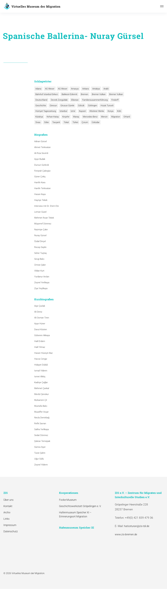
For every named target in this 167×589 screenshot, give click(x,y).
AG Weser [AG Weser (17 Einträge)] (49, 88)
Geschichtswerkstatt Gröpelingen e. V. (80, 506)
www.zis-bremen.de (126, 534)
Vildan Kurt (39, 270)
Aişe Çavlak (39, 306)
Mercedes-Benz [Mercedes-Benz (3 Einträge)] (89, 116)
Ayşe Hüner (39, 323)
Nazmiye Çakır (41, 229)
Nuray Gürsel (40, 235)
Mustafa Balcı (40, 406)
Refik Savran (40, 423)
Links (6, 518)
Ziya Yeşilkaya (40, 288)
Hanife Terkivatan (42, 188)
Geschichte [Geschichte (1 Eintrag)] (40, 105)
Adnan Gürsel (40, 141)
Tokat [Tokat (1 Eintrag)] (65, 122)
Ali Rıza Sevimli (41, 153)
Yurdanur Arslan (41, 276)
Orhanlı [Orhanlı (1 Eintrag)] (125, 116)
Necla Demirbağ (41, 417)
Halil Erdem (39, 341)
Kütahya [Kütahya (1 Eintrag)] (39, 116)
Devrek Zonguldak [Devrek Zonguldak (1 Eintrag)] (59, 100)
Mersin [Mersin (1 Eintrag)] (103, 116)
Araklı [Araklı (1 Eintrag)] (104, 88)
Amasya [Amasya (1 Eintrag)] (74, 88)
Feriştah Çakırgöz (42, 171)
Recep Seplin (40, 247)
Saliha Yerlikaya (41, 429)
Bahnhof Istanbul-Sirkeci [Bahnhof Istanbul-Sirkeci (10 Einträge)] (46, 94)
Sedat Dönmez (41, 435)
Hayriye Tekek (40, 200)
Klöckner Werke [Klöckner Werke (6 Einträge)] (96, 111)
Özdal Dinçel (40, 241)
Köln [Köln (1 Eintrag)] (118, 111)
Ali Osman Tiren (41, 317)
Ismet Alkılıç (40, 376)
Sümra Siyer (40, 447)
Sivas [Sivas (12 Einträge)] (37, 122)
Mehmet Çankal (41, 388)
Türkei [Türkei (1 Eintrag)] (74, 122)
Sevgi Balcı (39, 259)
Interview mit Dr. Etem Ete (46, 206)
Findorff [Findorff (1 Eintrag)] (114, 100)
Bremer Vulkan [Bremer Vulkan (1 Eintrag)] (115, 94)
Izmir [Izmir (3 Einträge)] (72, 111)
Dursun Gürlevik (41, 165)
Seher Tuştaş (40, 253)
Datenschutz (10, 531)
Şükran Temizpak (42, 441)
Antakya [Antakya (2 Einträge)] (95, 88)
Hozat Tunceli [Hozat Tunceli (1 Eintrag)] (105, 105)
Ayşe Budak (39, 159)
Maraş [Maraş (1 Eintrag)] (75, 116)
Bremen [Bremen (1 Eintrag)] (84, 94)
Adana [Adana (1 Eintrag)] (38, 88)
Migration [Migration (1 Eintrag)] (114, 116)
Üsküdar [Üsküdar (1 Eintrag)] (94, 122)
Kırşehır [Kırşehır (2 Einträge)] (65, 116)
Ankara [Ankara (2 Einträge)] (84, 88)
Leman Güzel (40, 212)
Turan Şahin (39, 453)
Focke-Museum (68, 499)
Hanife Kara (39, 182)
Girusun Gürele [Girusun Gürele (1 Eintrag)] (67, 105)
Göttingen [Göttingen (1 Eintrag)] (91, 105)
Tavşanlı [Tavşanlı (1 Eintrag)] (55, 122)
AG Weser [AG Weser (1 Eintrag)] (62, 88)
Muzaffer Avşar (41, 412)
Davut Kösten (40, 329)
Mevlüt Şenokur (41, 394)
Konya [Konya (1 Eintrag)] (109, 111)
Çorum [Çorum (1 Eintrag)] (84, 122)
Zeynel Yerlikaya (41, 282)
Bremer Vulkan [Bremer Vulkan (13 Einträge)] (98, 94)
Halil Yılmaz (39, 347)
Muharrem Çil (40, 400)
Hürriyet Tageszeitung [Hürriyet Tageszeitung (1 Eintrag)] (45, 111)
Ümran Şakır (40, 265)
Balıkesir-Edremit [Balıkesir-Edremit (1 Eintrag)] (69, 94)
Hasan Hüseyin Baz (43, 353)
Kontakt (7, 506)
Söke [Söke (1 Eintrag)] (46, 122)
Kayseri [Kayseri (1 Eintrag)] (81, 111)
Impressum (9, 525)
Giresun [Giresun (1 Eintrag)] (53, 105)
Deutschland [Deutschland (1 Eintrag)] (41, 100)
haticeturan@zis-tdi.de (136, 526)
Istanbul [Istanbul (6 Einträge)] (63, 111)
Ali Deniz (38, 312)
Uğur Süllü (39, 459)
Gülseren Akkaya (42, 335)
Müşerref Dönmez (42, 223)
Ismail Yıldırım (40, 370)
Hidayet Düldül (41, 364)
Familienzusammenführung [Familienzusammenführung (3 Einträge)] (94, 100)
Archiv (6, 512)
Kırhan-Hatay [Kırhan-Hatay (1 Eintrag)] (52, 116)
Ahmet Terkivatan (42, 147)
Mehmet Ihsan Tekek (44, 217)
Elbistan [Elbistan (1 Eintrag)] (74, 100)
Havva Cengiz (40, 359)
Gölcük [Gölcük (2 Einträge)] (80, 105)
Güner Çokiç (40, 176)
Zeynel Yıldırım (41, 464)
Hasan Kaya (40, 194)
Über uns (8, 499)
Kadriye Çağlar (41, 382)
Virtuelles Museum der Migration (35, 6)
